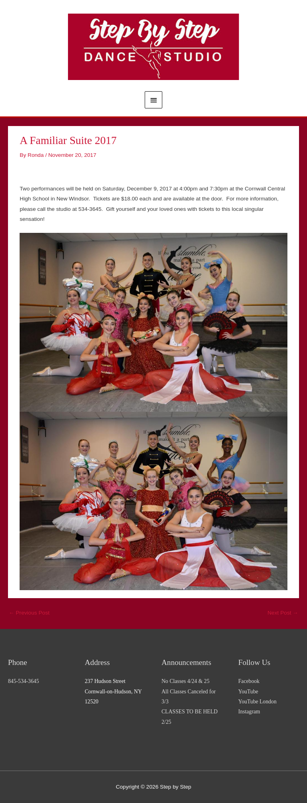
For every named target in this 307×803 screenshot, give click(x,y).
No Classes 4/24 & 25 (185, 681)
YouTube (248, 692)
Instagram (249, 712)
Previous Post (29, 613)
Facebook (248, 681)
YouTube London (257, 702)
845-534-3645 (23, 681)
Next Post (282, 613)
